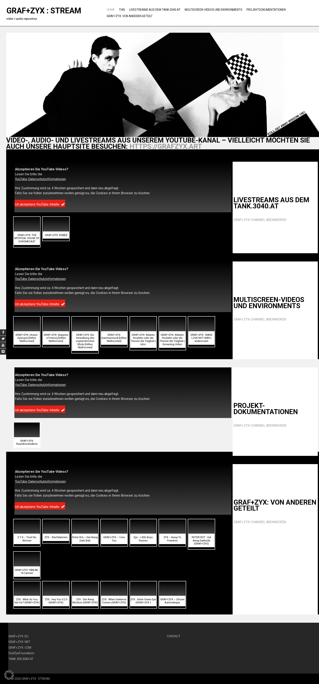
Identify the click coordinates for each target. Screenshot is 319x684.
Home (111, 9)
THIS (122, 9)
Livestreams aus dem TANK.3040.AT (155, 9)
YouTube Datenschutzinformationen (40, 179)
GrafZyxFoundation (21, 653)
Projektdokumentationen (266, 9)
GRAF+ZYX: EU (18, 636)
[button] (27, 231)
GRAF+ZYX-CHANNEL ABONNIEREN (260, 220)
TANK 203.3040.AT (20, 659)
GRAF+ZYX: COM (19, 647)
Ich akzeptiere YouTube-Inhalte (40, 204)
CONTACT (173, 636)
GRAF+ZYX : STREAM (43, 10)
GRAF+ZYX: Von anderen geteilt (130, 16)
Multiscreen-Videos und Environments (213, 9)
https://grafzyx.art (166, 146)
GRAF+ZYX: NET (19, 642)
